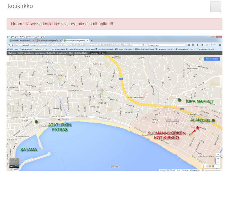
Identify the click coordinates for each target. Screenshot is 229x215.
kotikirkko (20, 6)
